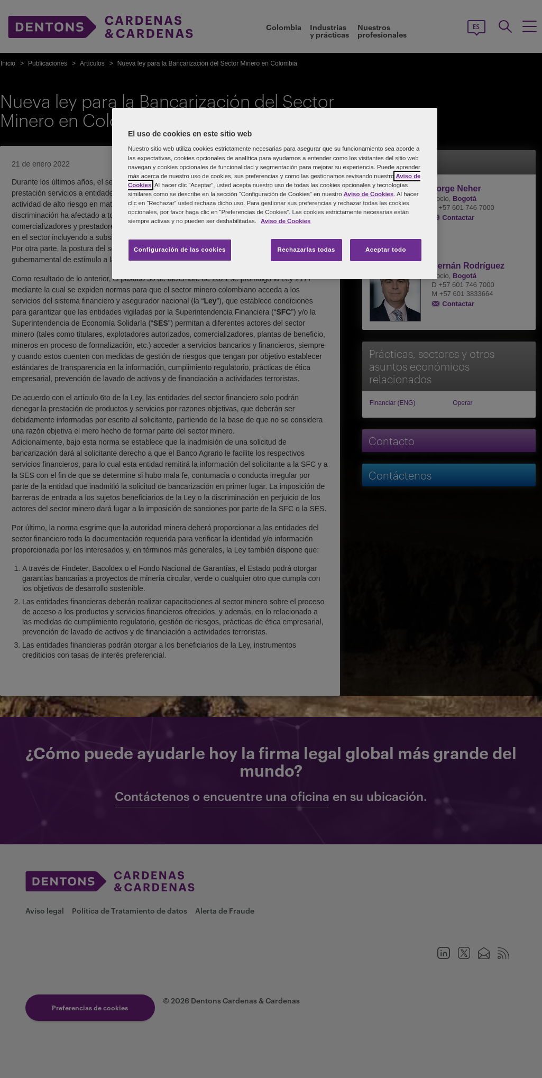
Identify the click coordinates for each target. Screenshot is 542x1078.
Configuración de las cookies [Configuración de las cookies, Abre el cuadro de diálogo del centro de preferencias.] (180, 249)
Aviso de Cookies (368, 194)
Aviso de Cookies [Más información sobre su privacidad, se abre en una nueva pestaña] (285, 221)
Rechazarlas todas (306, 249)
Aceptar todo (385, 249)
